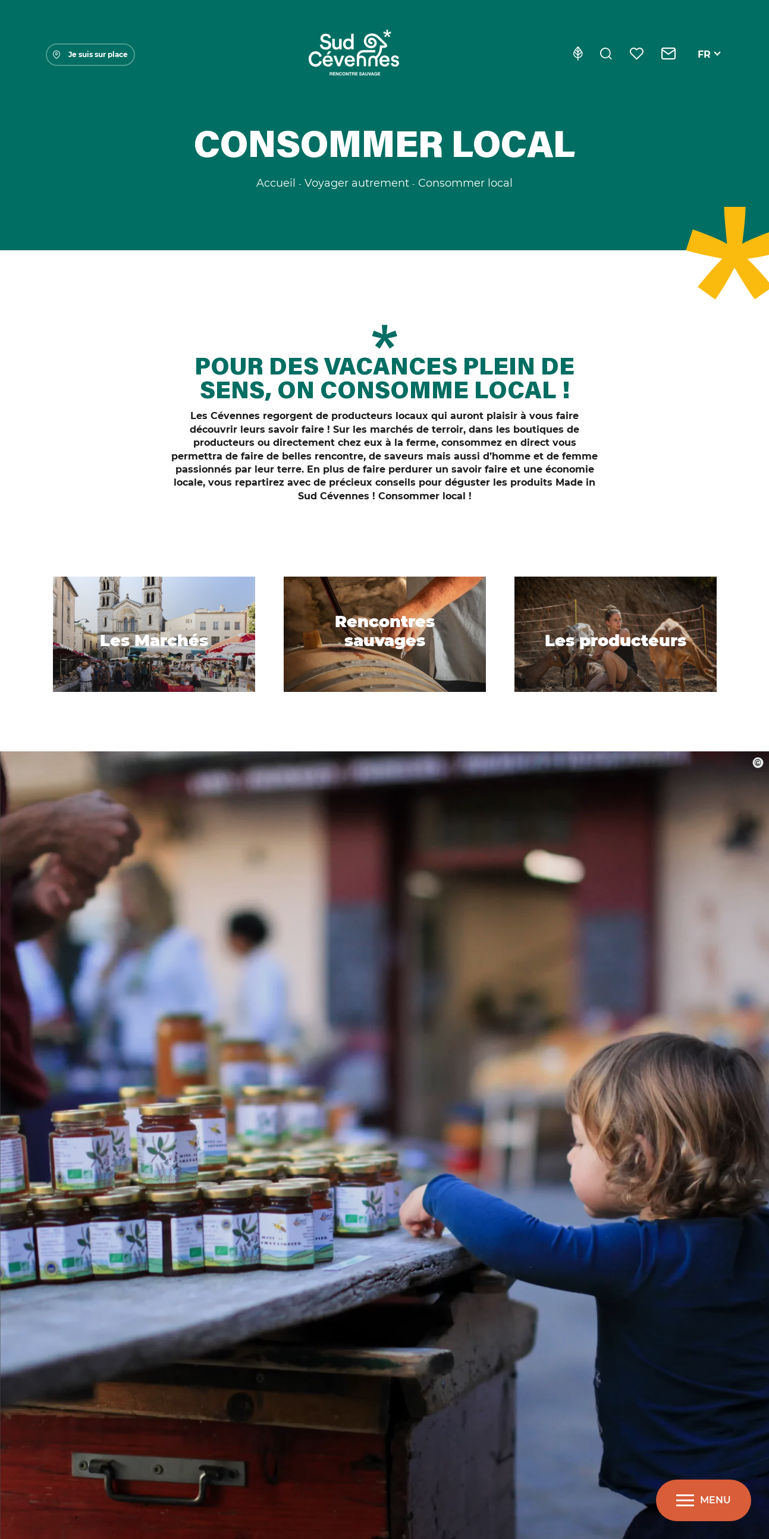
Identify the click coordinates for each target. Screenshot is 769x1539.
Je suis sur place (90, 54)
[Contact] (668, 54)
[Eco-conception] (577, 55)
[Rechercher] (606, 54)
